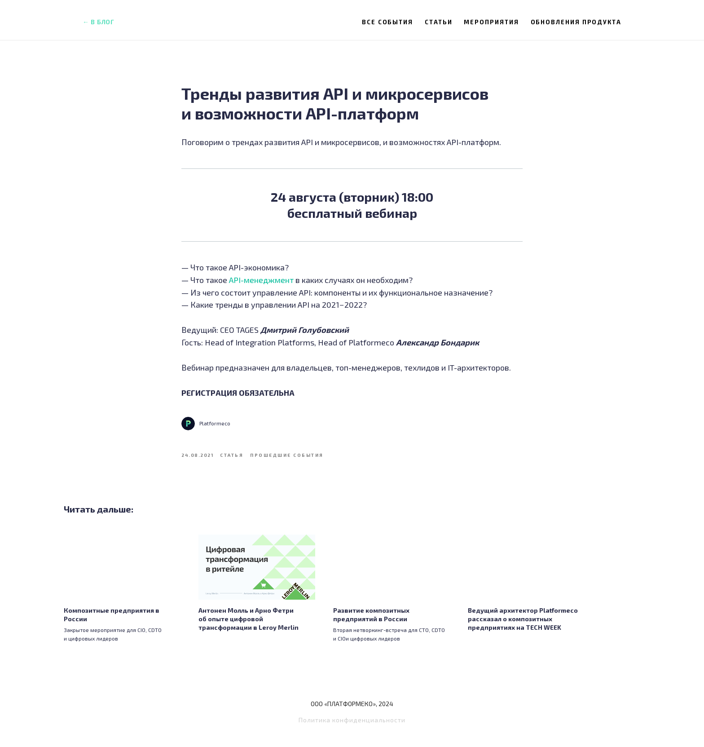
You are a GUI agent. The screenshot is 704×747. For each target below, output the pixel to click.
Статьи (439, 22)
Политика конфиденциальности (352, 727)
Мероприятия (491, 22)
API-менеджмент (261, 283)
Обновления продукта (576, 22)
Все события (387, 22)
